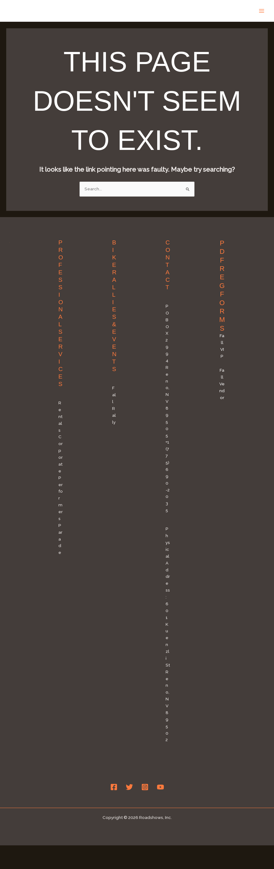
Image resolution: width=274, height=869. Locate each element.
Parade (60, 539)
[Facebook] (113, 787)
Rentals (60, 416)
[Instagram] (144, 787)
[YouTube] (160, 787)
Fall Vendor (222, 384)
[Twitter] (129, 787)
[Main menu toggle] (261, 10)
